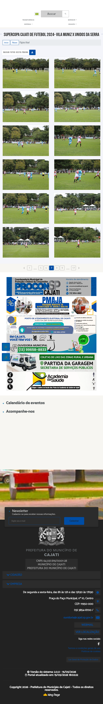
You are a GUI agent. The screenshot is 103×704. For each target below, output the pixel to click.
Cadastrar (74, 521)
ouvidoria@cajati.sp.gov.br (78, 617)
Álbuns (14, 42)
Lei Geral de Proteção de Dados (83, 659)
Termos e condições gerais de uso (84, 648)
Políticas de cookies (90, 651)
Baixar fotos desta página (15, 52)
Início (6, 42)
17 (73, 267)
